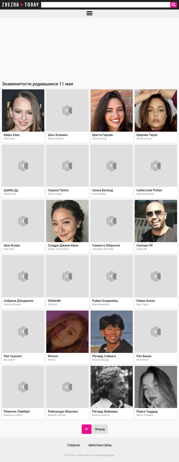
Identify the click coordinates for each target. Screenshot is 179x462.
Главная (73, 445)
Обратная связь (100, 445)
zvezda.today (83, 455)
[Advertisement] (89, 47)
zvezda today (20, 4)
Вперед (100, 429)
